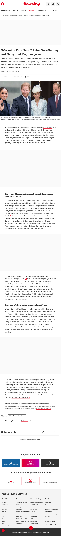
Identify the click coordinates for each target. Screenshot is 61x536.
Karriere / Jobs (34, 504)
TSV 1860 (4, 511)
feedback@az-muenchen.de (43, 408)
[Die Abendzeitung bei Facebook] (11, 463)
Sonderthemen (34, 523)
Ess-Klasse (19, 514)
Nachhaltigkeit (5, 526)
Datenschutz (48, 507)
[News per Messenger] (11, 481)
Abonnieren (33, 507)
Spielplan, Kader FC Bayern (23, 518)
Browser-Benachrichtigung (23, 511)
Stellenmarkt (19, 523)
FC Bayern (4, 509)
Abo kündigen (48, 511)
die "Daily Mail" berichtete (17, 309)
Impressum (48, 502)
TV (49, 10)
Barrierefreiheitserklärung (51, 509)
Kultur (3, 521)
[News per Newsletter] (30, 481)
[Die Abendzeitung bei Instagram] (30, 463)
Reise (3, 523)
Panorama (40, 10)
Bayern (15, 10)
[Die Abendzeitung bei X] (50, 463)
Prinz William (47, 127)
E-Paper (32, 511)
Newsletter (19, 504)
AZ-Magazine (33, 521)
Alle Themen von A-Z (21, 502)
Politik (55, 10)
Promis (31, 10)
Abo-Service (33, 509)
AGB (46, 504)
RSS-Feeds (19, 509)
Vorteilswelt (19, 516)
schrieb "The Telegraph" (20, 397)
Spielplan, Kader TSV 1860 (22, 521)
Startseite (5, 15)
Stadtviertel (5, 504)
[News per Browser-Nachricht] (50, 481)
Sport (23, 10)
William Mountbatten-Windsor (17, 416)
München (5, 10)
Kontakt (32, 514)
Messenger (19, 507)
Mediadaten (33, 516)
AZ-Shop (32, 518)
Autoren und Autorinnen (36, 502)
